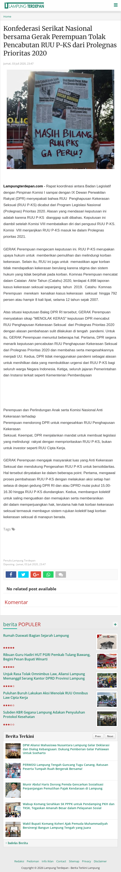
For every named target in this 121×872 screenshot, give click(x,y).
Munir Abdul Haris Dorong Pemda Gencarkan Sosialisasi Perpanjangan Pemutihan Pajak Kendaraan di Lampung (63, 786)
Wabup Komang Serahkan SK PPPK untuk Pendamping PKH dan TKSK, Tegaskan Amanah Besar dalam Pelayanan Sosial (68, 806)
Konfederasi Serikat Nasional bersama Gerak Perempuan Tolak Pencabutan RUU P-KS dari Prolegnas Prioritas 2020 (60, 40)
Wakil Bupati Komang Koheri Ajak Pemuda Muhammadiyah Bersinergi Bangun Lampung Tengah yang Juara (65, 825)
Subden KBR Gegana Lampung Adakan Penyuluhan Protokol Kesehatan (44, 714)
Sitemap (74, 861)
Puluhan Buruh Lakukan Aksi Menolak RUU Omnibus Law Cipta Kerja (45, 695)
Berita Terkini (19, 736)
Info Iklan (48, 861)
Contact (61, 861)
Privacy (86, 861)
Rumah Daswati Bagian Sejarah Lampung (36, 635)
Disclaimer (100, 861)
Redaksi (19, 861)
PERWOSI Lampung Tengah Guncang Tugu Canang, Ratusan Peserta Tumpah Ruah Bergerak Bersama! (65, 767)
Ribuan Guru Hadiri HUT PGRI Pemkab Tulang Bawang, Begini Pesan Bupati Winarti (46, 656)
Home (7, 16)
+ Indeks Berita (16, 843)
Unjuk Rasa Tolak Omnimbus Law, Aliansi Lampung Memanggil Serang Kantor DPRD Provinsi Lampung (44, 676)
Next (110, 736)
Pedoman (33, 861)
